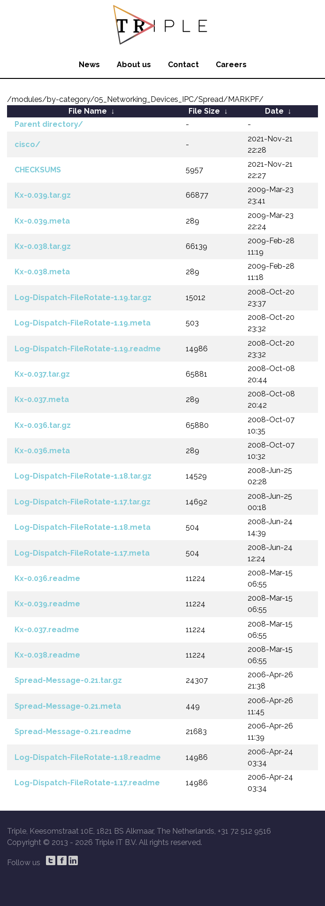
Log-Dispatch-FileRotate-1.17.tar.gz (83, 501)
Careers (231, 64)
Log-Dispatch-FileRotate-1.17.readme (87, 782)
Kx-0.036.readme (47, 578)
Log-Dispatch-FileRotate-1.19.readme (88, 348)
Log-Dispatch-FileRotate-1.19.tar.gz (83, 297)
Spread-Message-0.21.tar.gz (68, 680)
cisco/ (27, 144)
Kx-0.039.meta (42, 221)
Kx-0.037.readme (47, 629)
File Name (87, 111)
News (89, 64)
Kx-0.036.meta (42, 450)
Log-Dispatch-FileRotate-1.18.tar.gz (83, 476)
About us (134, 64)
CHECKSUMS (38, 169)
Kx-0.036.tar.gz (43, 425)
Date (274, 111)
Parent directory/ (49, 124)
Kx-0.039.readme (47, 603)
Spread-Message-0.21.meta (68, 706)
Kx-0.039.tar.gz (43, 195)
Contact (183, 64)
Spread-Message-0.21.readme (73, 731)
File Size (204, 111)
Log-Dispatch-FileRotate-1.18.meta (83, 527)
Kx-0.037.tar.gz (42, 374)
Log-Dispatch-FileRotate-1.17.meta (82, 553)
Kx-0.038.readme (47, 654)
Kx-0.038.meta (42, 271)
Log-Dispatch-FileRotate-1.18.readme (88, 757)
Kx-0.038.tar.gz (43, 246)
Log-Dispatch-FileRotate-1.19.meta (83, 322)
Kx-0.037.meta (42, 399)
